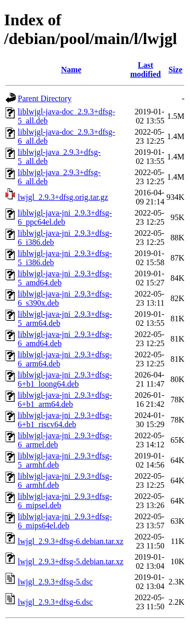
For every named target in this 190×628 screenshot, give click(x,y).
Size (175, 69)
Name (71, 69)
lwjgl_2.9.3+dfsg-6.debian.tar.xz (71, 541)
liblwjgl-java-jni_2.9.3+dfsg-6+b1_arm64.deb (65, 399)
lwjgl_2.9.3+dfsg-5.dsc (55, 581)
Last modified (145, 69)
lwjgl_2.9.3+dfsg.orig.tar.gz (63, 197)
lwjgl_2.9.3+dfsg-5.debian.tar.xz (71, 561)
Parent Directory (44, 98)
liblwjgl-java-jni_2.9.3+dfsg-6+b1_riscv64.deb (65, 420)
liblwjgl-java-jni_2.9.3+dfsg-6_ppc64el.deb (65, 217)
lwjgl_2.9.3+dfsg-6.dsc (55, 602)
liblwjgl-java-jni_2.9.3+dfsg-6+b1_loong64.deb (65, 379)
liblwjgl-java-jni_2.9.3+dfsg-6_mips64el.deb (65, 521)
